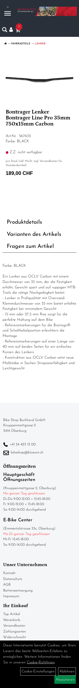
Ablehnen (67, 671)
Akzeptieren (65, 680)
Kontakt (9, 573)
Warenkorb (11, 620)
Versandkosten (14, 625)
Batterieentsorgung (18, 590)
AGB (7, 584)
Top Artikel (11, 614)
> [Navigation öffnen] (7, 11)
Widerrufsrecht (14, 637)
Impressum (11, 596)
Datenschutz (12, 579)
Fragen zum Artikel (30, 246)
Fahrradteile (20, 43)
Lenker (40, 43)
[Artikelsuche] (4, 30)
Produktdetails (24, 222)
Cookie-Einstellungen (38, 671)
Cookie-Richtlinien (41, 662)
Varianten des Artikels (34, 234)
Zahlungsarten (14, 631)
